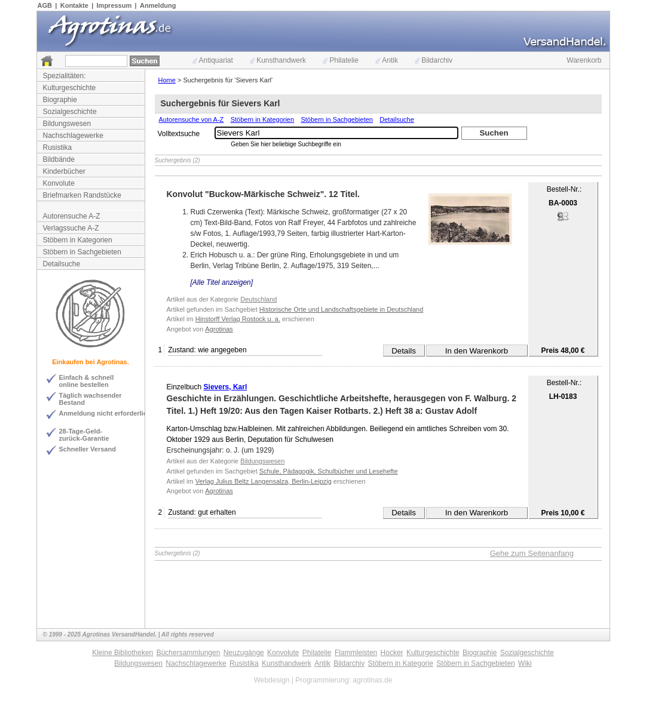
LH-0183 (563, 396)
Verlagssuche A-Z (71, 228)
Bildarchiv (433, 60)
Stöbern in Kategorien (77, 240)
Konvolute (59, 183)
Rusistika (57, 147)
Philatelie (341, 60)
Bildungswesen (67, 123)
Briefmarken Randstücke (82, 195)
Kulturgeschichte (69, 88)
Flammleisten (356, 652)
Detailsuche (62, 264)
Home (167, 80)
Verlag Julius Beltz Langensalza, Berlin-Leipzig (263, 481)
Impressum (114, 5)
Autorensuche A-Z (71, 216)
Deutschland (258, 299)
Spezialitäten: (64, 76)
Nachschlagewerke (73, 135)
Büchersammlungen (189, 652)
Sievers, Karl (225, 387)
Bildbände (59, 159)
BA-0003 (563, 203)
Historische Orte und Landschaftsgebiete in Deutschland (341, 309)
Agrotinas (218, 329)
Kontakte (74, 5)
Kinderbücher (64, 171)
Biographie (60, 100)
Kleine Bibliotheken (122, 652)
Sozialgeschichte (70, 111)
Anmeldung (158, 5)
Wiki (525, 663)
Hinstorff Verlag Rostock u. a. (237, 318)
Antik (386, 60)
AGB (45, 5)
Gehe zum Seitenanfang (532, 553)
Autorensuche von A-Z (191, 119)
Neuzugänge (244, 652)
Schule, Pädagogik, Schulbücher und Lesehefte (328, 471)
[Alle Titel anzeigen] (222, 282)
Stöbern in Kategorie (400, 663)
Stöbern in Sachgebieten (82, 252)
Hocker (392, 652)
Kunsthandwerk (278, 60)
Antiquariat (212, 60)
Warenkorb (584, 60)
